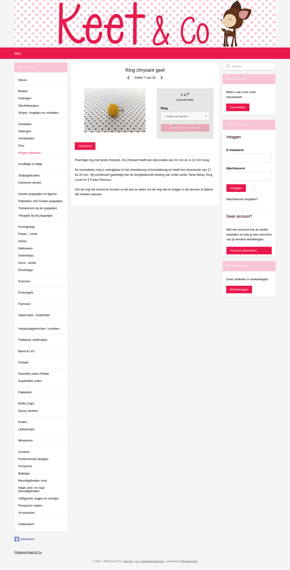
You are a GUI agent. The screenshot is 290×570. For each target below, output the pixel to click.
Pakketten (25, 392)
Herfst (22, 241)
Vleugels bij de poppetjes (35, 215)
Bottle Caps (26, 403)
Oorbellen (25, 124)
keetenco (24, 539)
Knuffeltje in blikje (30, 164)
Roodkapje (25, 270)
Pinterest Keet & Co (28, 552)
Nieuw (22, 80)
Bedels (23, 91)
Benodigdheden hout (32, 480)
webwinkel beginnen (152, 561)
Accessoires (26, 512)
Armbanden (26, 138)
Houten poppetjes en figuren (37, 194)
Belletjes (24, 473)
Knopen (23, 362)
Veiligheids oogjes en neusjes (38, 498)
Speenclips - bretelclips (34, 315)
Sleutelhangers (28, 105)
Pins (21, 145)
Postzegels (25, 292)
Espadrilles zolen (30, 381)
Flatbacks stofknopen (32, 340)
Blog (17, 53)
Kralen (22, 422)
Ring (164, 108)
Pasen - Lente (27, 234)
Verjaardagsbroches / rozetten (38, 328)
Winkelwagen (239, 289)
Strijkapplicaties (29, 175)
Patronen (24, 304)
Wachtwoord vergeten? (242, 199)
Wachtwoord (235, 168)
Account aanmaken (243, 250)
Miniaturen (25, 440)
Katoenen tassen (30, 182)
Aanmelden (238, 107)
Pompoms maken (30, 505)
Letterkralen (26, 429)
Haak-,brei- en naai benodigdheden (31, 489)
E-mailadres (235, 150)
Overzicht (85, 146)
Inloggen (236, 188)
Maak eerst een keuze (185, 127)
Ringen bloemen (29, 153)
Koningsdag (26, 226)
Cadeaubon (26, 524)
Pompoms (25, 466)
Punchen (24, 281)
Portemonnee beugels (33, 459)
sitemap (128, 561)
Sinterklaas (25, 255)
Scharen (24, 452)
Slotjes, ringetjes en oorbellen (38, 112)
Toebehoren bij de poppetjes (37, 208)
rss (137, 561)
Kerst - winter (27, 263)
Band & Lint (26, 351)
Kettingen (24, 98)
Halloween (25, 248)
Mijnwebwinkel (189, 561)
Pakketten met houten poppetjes (40, 201)
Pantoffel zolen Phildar (33, 373)
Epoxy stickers (28, 411)
